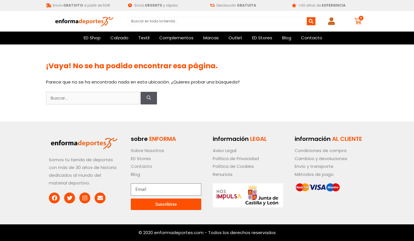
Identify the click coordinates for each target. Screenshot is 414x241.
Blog (286, 38)
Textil (144, 38)
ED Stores (262, 38)
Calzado (119, 38)
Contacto (311, 38)
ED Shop (92, 38)
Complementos (176, 38)
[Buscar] (311, 21)
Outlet (235, 38)
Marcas (211, 38)
